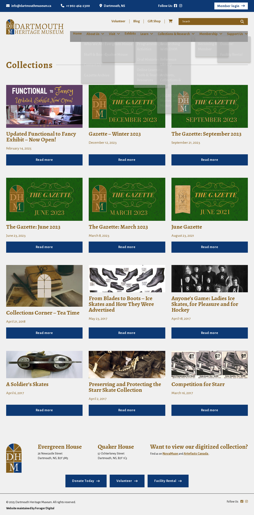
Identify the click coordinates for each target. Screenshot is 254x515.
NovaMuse (171, 453)
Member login (228, 6)
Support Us (236, 34)
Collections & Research (174, 34)
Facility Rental (165, 481)
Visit (111, 34)
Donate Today (83, 481)
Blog (136, 21)
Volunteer (118, 21)
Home (74, 33)
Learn (145, 34)
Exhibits (129, 33)
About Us (91, 34)
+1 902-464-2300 (75, 6)
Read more (44, 159)
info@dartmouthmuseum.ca (28, 6)
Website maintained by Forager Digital (30, 508)
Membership (209, 34)
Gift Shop (154, 21)
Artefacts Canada (196, 453)
